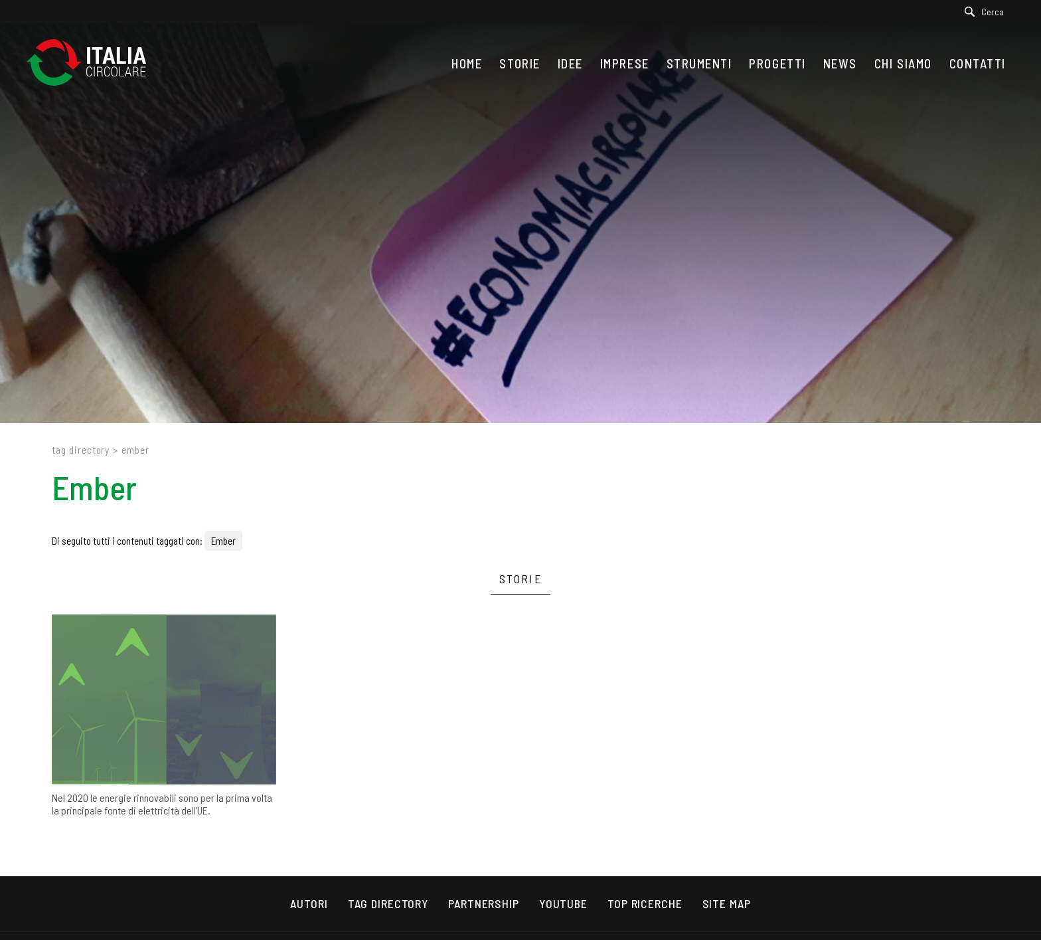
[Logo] (93, 63)
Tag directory (81, 450)
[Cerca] (987, 11)
